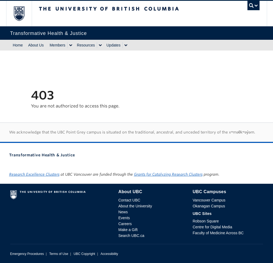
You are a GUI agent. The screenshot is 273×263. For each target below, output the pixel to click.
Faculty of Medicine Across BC (218, 233)
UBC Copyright (84, 254)
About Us (36, 45)
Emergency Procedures (27, 254)
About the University (135, 206)
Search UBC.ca (131, 235)
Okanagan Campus (209, 206)
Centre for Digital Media (212, 227)
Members (57, 45)
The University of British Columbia (23, 13)
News (123, 212)
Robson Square (206, 221)
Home (18, 45)
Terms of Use (58, 254)
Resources (86, 45)
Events (124, 218)
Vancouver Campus (209, 200)
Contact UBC (129, 200)
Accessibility (109, 254)
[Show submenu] (70, 45)
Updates (113, 45)
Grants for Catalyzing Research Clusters (168, 174)
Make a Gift (128, 230)
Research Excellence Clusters (34, 174)
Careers (125, 224)
